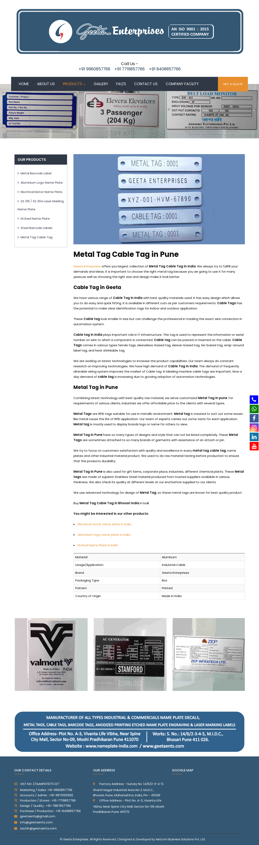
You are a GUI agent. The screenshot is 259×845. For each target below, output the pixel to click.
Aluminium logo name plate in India (104, 535)
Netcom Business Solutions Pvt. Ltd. (180, 839)
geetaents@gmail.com (34, 816)
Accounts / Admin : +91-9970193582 (43, 796)
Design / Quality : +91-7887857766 (42, 807)
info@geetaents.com (33, 822)
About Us (46, 83)
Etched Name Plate (35, 218)
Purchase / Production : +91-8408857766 (47, 812)
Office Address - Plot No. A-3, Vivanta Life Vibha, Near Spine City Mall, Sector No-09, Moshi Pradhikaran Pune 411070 (128, 806)
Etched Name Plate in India (98, 545)
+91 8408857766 (165, 69)
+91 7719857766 (129, 69)
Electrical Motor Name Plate (41, 192)
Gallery (101, 83)
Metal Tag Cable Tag (36, 237)
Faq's (121, 83)
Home (24, 83)
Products (72, 83)
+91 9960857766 (94, 69)
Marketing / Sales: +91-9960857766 (43, 791)
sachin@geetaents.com (35, 828)
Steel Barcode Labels (36, 228)
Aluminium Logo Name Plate (42, 182)
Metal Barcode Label (36, 173)
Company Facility (182, 83)
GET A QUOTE (233, 84)
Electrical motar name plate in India (104, 524)
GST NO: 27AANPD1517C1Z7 (36, 784)
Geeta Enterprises (87, 266)
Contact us (146, 83)
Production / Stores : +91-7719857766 (45, 801)
